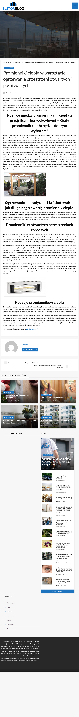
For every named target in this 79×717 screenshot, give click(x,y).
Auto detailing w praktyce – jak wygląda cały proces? (64, 498)
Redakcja (9, 93)
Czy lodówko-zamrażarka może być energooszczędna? (16, 396)
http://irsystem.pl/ (32, 329)
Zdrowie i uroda (11, 629)
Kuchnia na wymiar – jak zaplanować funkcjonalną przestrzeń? (63, 487)
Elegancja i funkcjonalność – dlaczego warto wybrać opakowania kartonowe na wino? (64, 509)
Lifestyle (9, 611)
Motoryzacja (10, 616)
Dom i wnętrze (19, 62)
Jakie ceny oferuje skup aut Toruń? (63, 477)
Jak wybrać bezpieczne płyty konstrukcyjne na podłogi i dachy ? (63, 581)
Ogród (9, 620)
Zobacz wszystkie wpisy (30, 349)
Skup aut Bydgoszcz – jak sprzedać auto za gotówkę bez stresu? (64, 521)
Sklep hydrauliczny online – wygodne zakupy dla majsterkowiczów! (19, 421)
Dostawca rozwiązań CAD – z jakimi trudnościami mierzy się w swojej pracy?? (64, 557)
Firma (8, 607)
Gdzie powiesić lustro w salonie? (53, 398)
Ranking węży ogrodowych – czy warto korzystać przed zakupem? (64, 533)
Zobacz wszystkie (57, 591)
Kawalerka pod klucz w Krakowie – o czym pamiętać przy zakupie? (56, 421)
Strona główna (7, 62)
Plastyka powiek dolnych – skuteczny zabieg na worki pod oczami (64, 569)
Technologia (10, 624)
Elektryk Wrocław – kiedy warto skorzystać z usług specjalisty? (56, 461)
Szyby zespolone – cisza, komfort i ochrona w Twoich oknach (63, 544)
